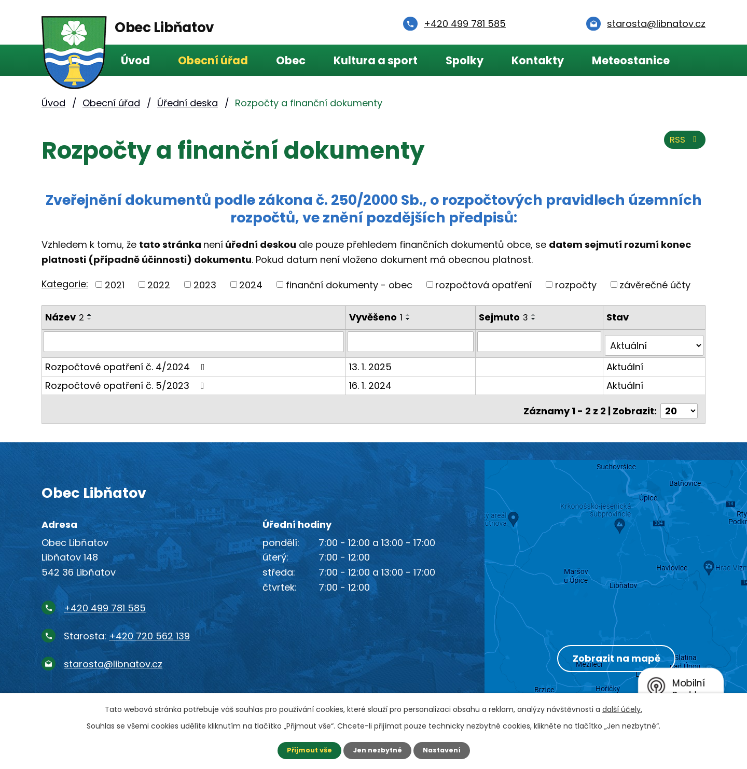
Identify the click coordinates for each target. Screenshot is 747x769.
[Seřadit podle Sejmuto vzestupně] (536, 315)
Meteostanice (631, 60)
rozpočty (576, 284)
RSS (683, 143)
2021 (115, 284)
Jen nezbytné (377, 750)
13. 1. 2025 (372, 362)
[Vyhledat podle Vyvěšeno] (412, 341)
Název (64, 317)
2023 (204, 284)
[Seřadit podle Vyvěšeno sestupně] (410, 319)
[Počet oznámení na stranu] (679, 402)
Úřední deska (187, 102)
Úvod (135, 60)
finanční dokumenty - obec (349, 284)
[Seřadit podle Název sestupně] (89, 319)
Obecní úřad (213, 60)
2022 (158, 284)
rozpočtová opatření (483, 284)
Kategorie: (65, 283)
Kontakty (537, 60)
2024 (250, 284)
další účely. (622, 708)
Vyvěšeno (377, 317)
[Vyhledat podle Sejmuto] (540, 341)
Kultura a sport (376, 60)
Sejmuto (505, 317)
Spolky (464, 60)
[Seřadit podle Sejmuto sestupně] (536, 319)
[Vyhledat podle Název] (194, 341)
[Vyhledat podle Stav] (654, 341)
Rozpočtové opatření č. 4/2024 (127, 362)
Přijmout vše (304, 750)
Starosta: (127, 627)
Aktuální (625, 362)
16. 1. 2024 (372, 380)
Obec (291, 60)
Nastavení (446, 750)
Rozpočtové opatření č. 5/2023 (127, 380)
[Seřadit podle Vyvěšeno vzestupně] (410, 315)
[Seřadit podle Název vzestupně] (89, 315)
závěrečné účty (654, 284)
